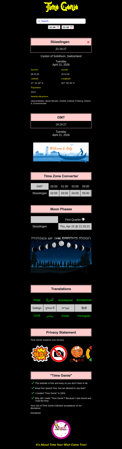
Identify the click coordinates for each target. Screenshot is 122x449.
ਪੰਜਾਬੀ (36, 315)
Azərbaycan (65, 300)
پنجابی (50, 315)
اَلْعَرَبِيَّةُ (50, 299)
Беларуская (84, 299)
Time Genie (61, 7)
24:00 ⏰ (68, 27)
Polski (65, 315)
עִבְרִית (65, 308)
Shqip (37, 299)
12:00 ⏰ (54, 27)
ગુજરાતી (50, 308)
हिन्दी (84, 308)
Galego (37, 308)
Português (84, 315)
